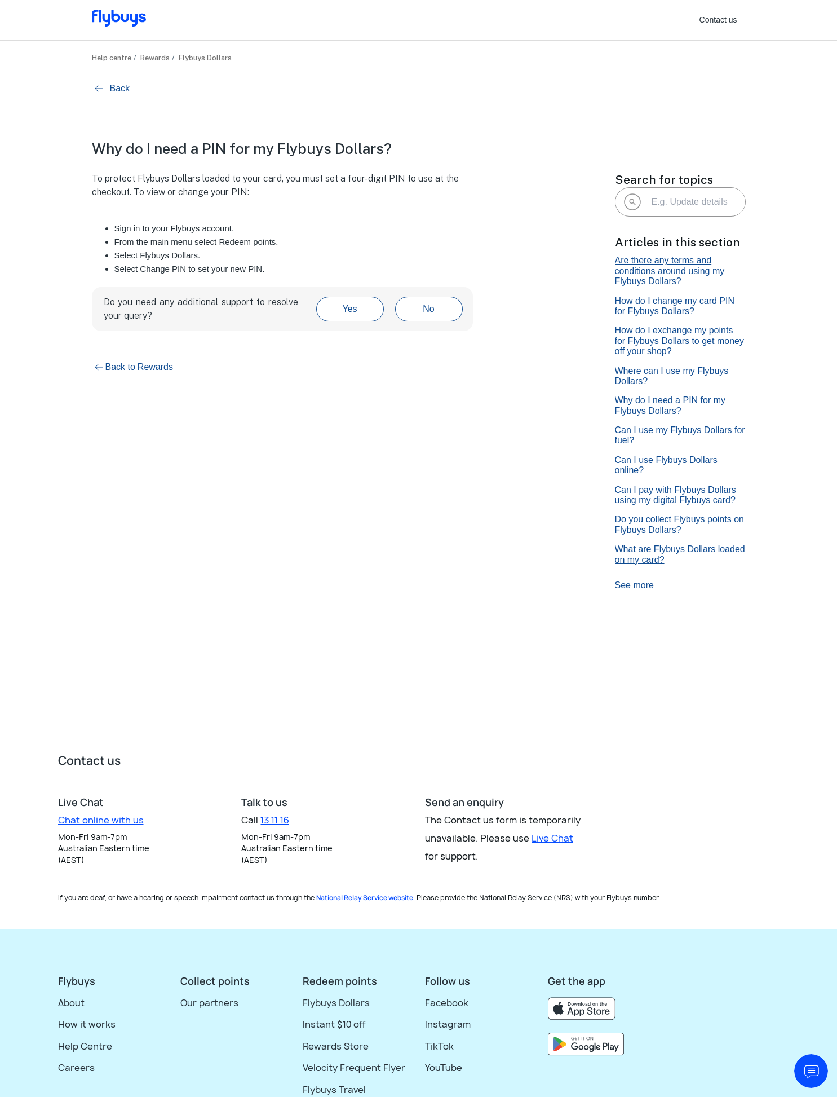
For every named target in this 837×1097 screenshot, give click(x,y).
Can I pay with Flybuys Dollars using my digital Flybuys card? (675, 495)
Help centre (111, 58)
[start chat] (811, 1071)
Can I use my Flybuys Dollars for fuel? (680, 435)
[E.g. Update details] (680, 201)
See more (634, 585)
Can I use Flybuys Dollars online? (666, 465)
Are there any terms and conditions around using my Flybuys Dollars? (670, 270)
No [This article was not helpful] (428, 309)
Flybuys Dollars (205, 58)
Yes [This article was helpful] (349, 309)
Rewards (155, 58)
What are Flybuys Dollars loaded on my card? (680, 554)
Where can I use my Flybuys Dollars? (672, 376)
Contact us (718, 19)
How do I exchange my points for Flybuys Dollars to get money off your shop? (679, 340)
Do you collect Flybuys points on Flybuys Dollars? (679, 524)
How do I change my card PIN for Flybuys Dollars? (675, 306)
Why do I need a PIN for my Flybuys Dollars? (670, 405)
